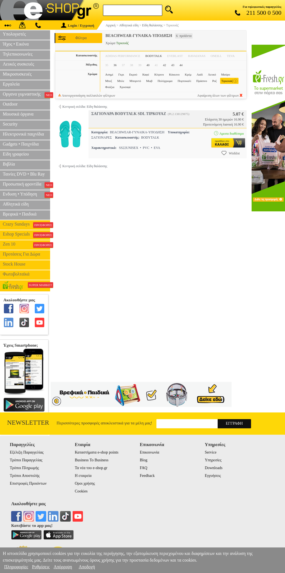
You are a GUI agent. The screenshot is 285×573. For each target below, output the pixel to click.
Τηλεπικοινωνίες (18, 54)
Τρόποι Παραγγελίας (26, 460)
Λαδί (200, 74)
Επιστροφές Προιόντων (28, 483)
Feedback (147, 476)
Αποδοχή (87, 566)
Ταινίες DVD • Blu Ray (24, 174)
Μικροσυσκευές (17, 74)
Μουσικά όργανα (18, 114)
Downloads (214, 468)
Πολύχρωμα (165, 80)
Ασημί (109, 74)
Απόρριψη (62, 566)
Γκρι (121, 74)
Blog (143, 460)
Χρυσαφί (125, 87)
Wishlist (231, 153)
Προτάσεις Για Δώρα (21, 254)
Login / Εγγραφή (77, 25)
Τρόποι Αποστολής (25, 476)
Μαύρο (225, 74)
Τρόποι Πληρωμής (24, 468)
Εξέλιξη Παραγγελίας (26, 452)
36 (115, 65)
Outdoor (10, 104)
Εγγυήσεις (213, 476)
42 (164, 65)
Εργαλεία (11, 84)
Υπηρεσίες (213, 460)
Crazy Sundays (26, 225)
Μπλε (120, 80)
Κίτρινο (159, 74)
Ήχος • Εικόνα (16, 44)
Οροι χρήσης (85, 483)
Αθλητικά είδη (16, 204)
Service (211, 452)
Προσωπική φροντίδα (26, 185)
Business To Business (92, 460)
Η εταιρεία (83, 476)
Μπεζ (108, 80)
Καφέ (145, 74)
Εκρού (133, 74)
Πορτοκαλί (184, 80)
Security (10, 124)
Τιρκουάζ (229, 81)
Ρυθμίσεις (41, 566)
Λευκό (212, 74)
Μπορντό (135, 80)
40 (147, 65)
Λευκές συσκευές (18, 64)
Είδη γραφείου (16, 154)
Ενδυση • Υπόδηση (26, 195)
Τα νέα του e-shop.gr (91, 468)
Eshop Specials (26, 235)
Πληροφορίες (16, 566)
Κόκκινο (174, 74)
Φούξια (109, 87)
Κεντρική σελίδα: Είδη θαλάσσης (84, 107)
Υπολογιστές (14, 34)
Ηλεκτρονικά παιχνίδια (23, 134)
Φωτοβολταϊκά (16, 274)
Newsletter (28, 422)
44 (181, 65)
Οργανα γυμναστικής (26, 95)
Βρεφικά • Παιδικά (19, 214)
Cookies (81, 491)
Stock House (14, 264)
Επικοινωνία (149, 452)
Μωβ (149, 80)
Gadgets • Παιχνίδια (21, 144)
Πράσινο (201, 80)
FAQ (143, 468)
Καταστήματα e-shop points (97, 452)
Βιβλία (9, 164)
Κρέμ (188, 74)
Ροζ (214, 80)
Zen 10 (26, 245)
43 (172, 65)
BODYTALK (153, 55)
